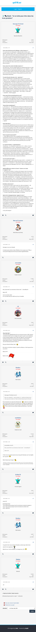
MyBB (26, 628)
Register (20, 9)
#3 (33, 286)
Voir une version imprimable (12, 603)
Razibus (18, 367)
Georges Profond (18, 24)
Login (15, 9)
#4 (33, 330)
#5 (33, 391)
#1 (33, 47)
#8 (33, 542)
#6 (33, 441)
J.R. (18, 306)
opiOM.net (17, 2)
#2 (33, 244)
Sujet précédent (7, 593)
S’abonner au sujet (9, 605)
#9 (33, 582)
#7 (33, 498)
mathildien (18, 418)
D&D (17, 628)
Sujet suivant (15, 593)
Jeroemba (18, 263)
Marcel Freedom (18, 220)
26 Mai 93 (18, 474)
